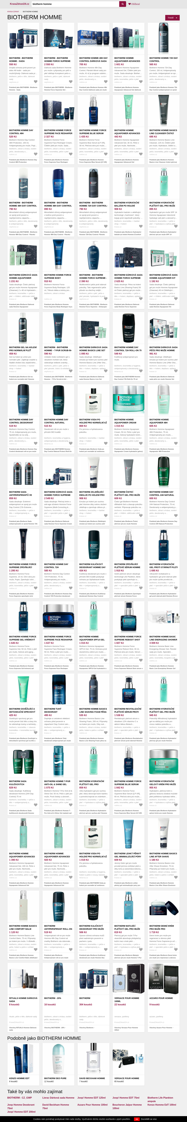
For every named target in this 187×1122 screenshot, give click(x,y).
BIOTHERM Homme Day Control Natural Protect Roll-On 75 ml (57, 422)
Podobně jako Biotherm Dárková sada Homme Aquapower (21, 306)
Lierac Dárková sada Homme (58, 1097)
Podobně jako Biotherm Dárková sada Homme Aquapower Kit (161, 306)
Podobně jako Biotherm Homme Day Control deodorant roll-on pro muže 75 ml (23, 451)
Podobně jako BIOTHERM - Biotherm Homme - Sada (23, 88)
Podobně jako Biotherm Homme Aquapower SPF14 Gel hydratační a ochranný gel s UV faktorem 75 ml (92, 668)
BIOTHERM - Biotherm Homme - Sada (21, 59)
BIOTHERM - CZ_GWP (19, 1097)
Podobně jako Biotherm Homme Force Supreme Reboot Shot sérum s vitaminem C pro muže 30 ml (128, 668)
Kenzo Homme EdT (19, 1078)
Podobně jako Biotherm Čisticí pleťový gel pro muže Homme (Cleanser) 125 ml (126, 523)
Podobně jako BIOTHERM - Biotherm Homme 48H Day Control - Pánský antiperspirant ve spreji (23, 234)
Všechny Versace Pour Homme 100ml (126, 1029)
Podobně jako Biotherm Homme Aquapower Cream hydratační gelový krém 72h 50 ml (128, 451)
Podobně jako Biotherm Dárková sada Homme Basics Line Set (91, 378)
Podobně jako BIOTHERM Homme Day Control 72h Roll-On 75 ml (127, 378)
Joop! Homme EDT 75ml (125, 1097)
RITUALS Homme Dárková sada (23, 999)
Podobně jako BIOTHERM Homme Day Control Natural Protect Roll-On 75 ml (58, 451)
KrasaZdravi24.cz (19, 4)
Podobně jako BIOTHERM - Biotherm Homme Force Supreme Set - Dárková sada (58, 89)
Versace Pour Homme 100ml (126, 999)
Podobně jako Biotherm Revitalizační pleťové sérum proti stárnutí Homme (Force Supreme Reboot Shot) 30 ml (128, 740)
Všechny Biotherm (86, 1027)
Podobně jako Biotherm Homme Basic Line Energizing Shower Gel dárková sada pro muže (162, 668)
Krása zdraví (13, 11)
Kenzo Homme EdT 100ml (162, 1105)
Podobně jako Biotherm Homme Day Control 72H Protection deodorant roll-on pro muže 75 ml (58, 596)
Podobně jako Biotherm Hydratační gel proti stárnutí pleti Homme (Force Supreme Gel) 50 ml (163, 596)
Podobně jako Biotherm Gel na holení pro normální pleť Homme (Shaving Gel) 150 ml (21, 379)
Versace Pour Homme (126, 1078)
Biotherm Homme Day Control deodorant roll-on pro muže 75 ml (22, 422)
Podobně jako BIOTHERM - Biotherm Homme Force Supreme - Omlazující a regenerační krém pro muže (93, 307)
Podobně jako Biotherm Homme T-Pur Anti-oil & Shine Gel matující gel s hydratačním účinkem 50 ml (58, 813)
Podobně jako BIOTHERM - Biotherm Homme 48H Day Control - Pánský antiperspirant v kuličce (58, 234)
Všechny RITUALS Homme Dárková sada (22, 1029)
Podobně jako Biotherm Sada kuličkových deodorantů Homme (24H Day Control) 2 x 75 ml (21, 813)
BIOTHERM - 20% (52, 998)
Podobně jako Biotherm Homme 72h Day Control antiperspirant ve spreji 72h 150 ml (163, 89)
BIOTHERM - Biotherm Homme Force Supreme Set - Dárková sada (57, 61)
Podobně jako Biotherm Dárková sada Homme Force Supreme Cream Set (58, 523)
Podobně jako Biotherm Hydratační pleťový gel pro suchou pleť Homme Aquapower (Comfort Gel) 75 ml (93, 813)
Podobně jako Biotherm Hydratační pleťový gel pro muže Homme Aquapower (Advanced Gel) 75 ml (162, 740)
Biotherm (84, 998)
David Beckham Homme (92, 1078)
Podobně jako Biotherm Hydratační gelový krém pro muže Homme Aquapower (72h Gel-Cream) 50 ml (162, 813)
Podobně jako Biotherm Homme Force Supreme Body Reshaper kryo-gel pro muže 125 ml (58, 307)
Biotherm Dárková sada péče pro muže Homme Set (163, 350)
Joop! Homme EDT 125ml (91, 1097)
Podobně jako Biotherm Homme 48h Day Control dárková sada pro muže (93, 88)
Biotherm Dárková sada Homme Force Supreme (128, 276)
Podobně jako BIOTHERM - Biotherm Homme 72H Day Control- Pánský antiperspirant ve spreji (93, 234)
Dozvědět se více (149, 1119)
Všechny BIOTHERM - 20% (54, 1027)
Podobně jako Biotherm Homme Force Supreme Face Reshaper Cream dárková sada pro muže (56, 162)
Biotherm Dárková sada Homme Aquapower (23, 276)
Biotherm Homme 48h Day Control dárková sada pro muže (93, 61)
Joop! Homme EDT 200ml (21, 1112)
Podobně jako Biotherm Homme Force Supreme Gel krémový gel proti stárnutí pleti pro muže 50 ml (22, 668)
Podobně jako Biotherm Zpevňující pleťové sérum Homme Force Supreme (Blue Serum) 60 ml (127, 596)
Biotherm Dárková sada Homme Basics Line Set (93, 349)
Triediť (171, 18)
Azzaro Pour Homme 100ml (92, 1105)
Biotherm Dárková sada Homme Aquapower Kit (163, 276)
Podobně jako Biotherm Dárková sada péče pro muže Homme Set (161, 378)
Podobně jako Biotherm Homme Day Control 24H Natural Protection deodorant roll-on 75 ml (163, 523)
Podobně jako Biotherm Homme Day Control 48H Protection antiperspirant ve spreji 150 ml (23, 162)
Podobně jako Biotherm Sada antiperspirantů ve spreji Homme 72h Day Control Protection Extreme (23, 523)
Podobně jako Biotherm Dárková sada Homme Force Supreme (126, 306)
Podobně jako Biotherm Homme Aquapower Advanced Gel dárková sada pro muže (127, 89)
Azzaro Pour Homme (161, 998)
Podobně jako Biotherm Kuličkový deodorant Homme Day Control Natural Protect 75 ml (92, 596)
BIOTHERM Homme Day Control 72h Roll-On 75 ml (128, 350)
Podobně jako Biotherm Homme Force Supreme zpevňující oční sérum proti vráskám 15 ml (21, 596)
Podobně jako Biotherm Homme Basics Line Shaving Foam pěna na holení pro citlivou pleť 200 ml (92, 740)
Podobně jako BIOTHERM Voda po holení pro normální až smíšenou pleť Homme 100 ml (92, 885)
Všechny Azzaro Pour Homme (160, 1027)
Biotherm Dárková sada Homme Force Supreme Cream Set (58, 495)
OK (137, 1119)
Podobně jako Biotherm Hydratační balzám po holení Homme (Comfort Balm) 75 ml (127, 234)
